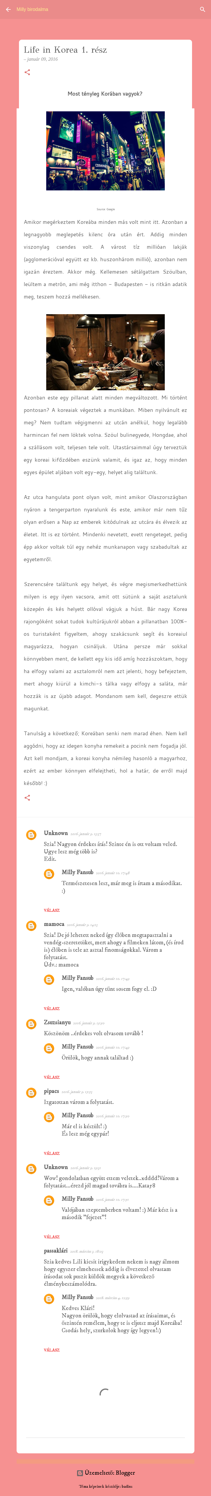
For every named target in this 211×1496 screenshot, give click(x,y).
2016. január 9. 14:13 (82, 924)
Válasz (52, 910)
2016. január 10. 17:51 (112, 1199)
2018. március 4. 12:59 (112, 1298)
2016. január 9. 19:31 (85, 1168)
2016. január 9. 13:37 (85, 834)
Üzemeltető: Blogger (105, 1473)
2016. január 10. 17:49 (112, 978)
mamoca (54, 924)
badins (127, 1486)
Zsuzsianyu (57, 1022)
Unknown (56, 833)
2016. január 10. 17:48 (113, 873)
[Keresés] (202, 9)
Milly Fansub (77, 872)
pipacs (51, 1091)
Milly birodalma (32, 9)
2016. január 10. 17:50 (112, 1116)
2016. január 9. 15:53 (76, 1091)
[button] (27, 73)
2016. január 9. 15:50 (88, 1023)
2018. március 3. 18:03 (86, 1251)
